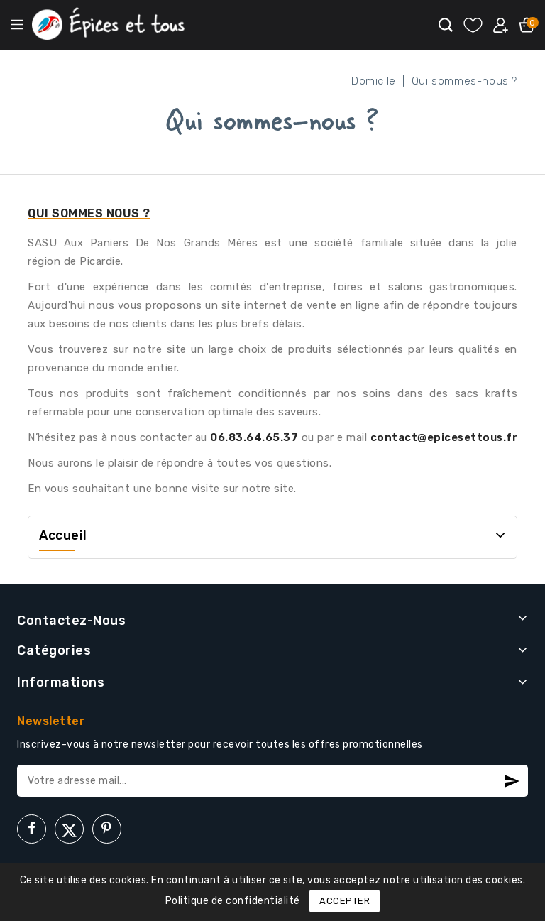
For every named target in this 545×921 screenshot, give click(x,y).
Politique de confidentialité (232, 901)
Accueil (63, 535)
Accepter (344, 900)
